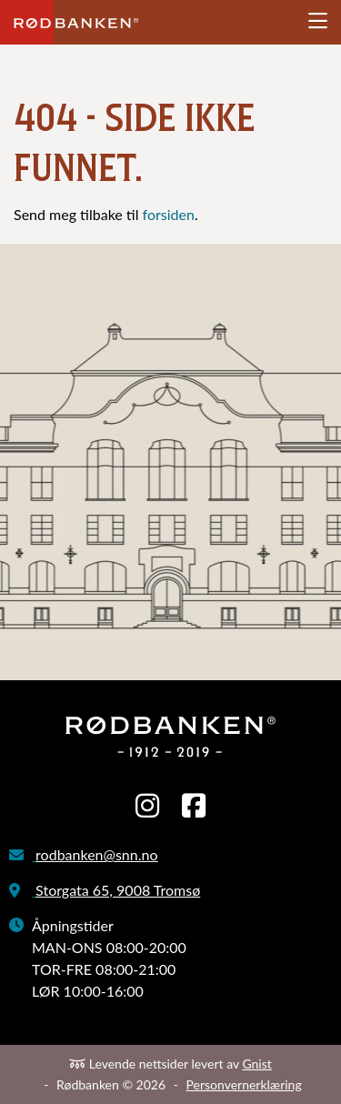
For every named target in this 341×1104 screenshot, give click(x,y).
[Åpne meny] (317, 21)
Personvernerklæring (243, 1084)
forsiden (169, 214)
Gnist (256, 1063)
